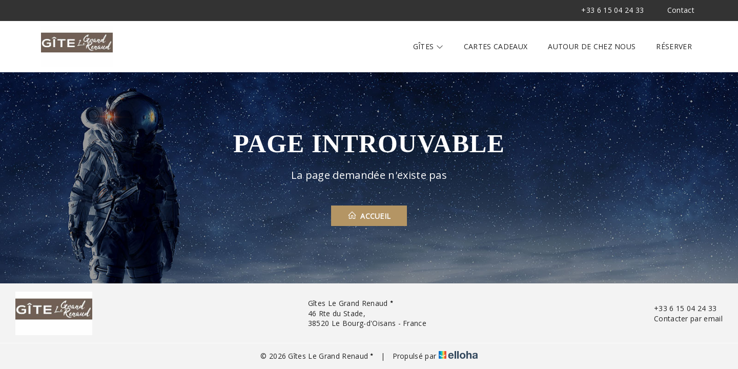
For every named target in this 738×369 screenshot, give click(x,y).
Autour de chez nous (592, 46)
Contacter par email (682, 318)
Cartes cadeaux (495, 46)
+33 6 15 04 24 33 (679, 308)
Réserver (674, 46)
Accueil (369, 216)
